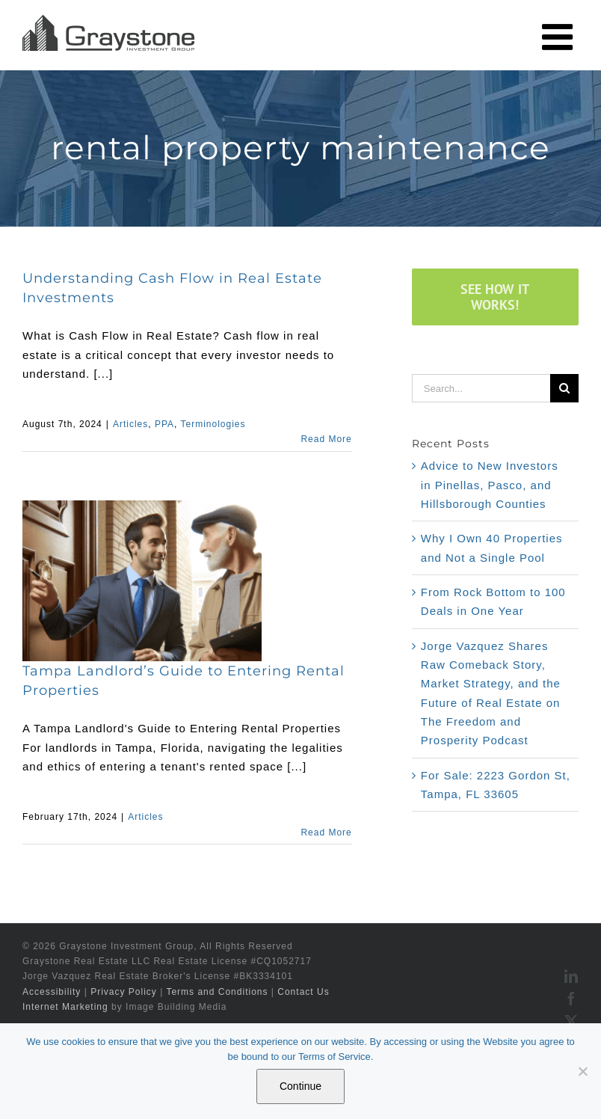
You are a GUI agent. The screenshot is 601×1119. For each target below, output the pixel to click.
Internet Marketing (65, 1007)
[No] (582, 1071)
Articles (130, 424)
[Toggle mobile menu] (560, 37)
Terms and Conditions (217, 992)
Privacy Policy (123, 992)
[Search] (564, 388)
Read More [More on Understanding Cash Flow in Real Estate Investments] (325, 439)
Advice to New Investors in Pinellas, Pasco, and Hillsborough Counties (489, 484)
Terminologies (212, 424)
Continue (300, 1086)
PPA (164, 424)
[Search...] (481, 388)
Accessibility (51, 992)
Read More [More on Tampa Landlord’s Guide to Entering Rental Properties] (325, 832)
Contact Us (303, 992)
